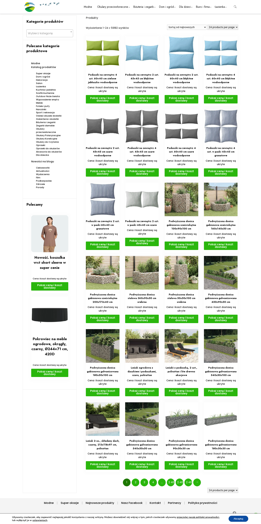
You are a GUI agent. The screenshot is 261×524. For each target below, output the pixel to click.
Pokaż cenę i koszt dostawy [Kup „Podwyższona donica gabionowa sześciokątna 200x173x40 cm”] (102, 319)
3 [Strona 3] (144, 482)
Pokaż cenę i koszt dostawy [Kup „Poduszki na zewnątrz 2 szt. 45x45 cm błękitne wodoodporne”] (141, 99)
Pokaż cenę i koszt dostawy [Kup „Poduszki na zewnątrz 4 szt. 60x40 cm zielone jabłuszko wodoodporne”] (102, 99)
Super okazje (43, 73)
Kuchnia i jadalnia (46, 89)
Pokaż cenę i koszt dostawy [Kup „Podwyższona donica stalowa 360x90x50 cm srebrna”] (141, 319)
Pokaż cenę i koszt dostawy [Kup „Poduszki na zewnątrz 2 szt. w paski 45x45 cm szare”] (141, 242)
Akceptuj (238, 518)
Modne (88, 7)
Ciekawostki (43, 167)
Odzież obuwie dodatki (49, 115)
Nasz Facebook (132, 503)
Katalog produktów (43, 67)
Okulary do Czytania (47, 141)
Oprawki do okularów (48, 148)
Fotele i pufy (43, 106)
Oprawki (40, 145)
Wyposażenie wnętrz (47, 99)
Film (38, 177)
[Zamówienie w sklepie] (187, 27)
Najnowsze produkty (100, 503)
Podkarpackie (44, 180)
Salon (39, 83)
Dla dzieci (185, 7)
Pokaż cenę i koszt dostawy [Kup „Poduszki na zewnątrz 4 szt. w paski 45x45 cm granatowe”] (220, 172)
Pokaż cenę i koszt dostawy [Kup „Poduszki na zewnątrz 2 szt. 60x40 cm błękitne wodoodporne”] (181, 99)
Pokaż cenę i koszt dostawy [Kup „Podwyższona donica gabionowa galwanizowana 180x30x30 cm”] (220, 465)
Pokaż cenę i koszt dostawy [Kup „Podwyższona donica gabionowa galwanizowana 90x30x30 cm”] (181, 465)
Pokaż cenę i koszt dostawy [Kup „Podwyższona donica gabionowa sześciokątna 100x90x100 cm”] (181, 246)
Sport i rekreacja (45, 112)
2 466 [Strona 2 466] (189, 482)
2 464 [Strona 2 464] (171, 482)
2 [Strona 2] (135, 482)
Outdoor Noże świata (48, 96)
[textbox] (50, 33)
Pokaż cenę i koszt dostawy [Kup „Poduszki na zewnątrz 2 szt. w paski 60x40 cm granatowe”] (102, 246)
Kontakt (155, 503)
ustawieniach (54, 520)
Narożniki (41, 109)
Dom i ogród (166, 7)
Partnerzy (174, 503)
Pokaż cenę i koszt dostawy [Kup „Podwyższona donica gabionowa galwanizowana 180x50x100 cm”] (102, 392)
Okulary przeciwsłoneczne (112, 7)
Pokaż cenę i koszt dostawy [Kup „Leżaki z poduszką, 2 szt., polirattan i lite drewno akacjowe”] (181, 392)
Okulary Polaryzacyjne (48, 135)
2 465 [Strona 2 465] (180, 482)
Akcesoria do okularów (49, 151)
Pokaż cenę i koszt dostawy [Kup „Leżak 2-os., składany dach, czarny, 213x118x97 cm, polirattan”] (102, 465)
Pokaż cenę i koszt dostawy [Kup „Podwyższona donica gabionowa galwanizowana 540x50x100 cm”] (220, 392)
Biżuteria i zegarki (143, 7)
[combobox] (49, 33)
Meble (39, 102)
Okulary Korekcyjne (46, 138)
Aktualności (42, 171)
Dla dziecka (42, 155)
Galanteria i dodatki (47, 119)
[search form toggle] (235, 7)
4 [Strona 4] (153, 482)
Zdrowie (40, 184)
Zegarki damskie (45, 125)
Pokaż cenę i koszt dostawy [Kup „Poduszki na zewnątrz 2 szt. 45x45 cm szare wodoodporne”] (102, 172)
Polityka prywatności (202, 503)
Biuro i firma (203, 7)
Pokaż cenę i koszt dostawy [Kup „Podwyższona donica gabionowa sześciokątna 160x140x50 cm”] (220, 246)
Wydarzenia (42, 174)
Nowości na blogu (42, 161)
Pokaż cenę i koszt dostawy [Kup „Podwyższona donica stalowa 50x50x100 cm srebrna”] (181, 319)
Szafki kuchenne (45, 93)
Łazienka (220, 7)
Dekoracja (42, 79)
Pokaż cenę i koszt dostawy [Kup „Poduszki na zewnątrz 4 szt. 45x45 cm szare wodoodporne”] (141, 172)
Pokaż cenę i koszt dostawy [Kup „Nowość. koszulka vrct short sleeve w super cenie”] (49, 286)
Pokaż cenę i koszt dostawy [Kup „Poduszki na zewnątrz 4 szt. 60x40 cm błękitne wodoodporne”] (220, 99)
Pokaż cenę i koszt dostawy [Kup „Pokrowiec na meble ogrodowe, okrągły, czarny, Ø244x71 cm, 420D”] (49, 373)
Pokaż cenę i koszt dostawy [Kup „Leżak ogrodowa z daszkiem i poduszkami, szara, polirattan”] (141, 392)
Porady (40, 187)
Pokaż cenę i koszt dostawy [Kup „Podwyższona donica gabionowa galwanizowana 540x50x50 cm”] (141, 465)
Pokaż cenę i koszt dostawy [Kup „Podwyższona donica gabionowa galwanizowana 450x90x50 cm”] (220, 319)
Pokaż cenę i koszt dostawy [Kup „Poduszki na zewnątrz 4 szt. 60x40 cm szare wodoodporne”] (181, 172)
